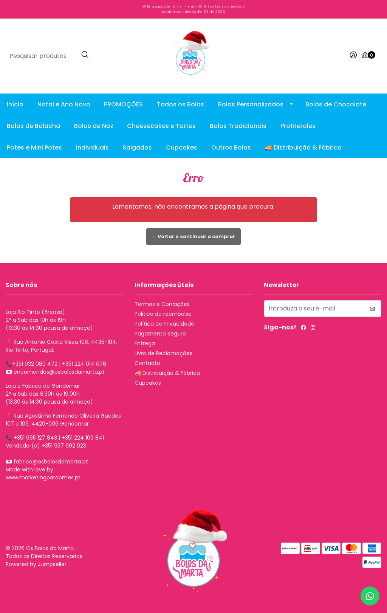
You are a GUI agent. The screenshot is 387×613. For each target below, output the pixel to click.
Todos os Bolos (180, 104)
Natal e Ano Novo (63, 104)
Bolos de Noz (93, 126)
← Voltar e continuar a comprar (193, 236)
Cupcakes (181, 147)
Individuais (92, 147)
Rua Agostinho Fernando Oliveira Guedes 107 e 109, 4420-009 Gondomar (63, 419)
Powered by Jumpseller (36, 564)
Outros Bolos (231, 147)
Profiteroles (298, 126)
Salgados (137, 147)
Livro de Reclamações (163, 353)
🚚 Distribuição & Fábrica (303, 147)
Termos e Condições (162, 304)
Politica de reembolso (163, 314)
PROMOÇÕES (123, 104)
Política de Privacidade (164, 324)
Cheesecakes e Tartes (161, 126)
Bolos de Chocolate (335, 104)
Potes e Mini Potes (34, 147)
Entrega (145, 343)
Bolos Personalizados (250, 104)
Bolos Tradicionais (238, 126)
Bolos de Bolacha (33, 126)
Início (15, 104)
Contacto (147, 363)
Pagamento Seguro (160, 333)
